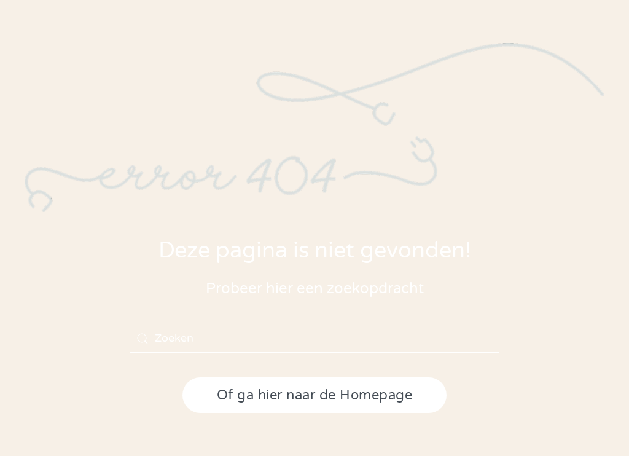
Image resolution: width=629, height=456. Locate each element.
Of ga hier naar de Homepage (315, 395)
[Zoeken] (314, 338)
